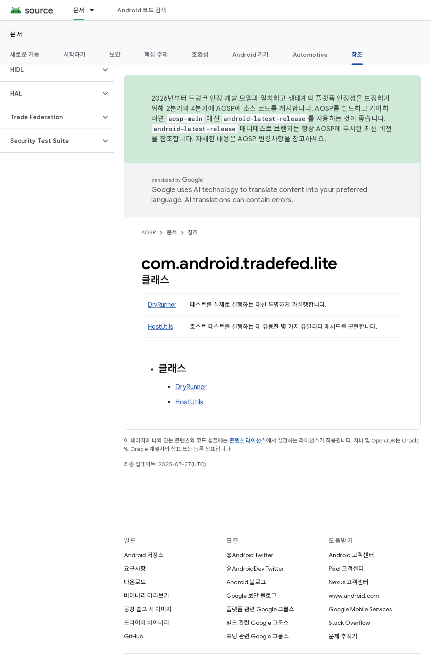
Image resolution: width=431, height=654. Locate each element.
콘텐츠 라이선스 (247, 440)
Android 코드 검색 (141, 10)
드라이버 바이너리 (146, 623)
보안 (115, 54)
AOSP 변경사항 (261, 139)
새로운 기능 (25, 54)
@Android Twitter (249, 555)
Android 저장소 (144, 555)
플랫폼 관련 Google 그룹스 (260, 609)
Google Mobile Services (360, 609)
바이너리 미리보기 (146, 595)
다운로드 (135, 582)
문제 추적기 (343, 636)
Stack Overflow (349, 623)
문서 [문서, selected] (79, 10)
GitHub (133, 636)
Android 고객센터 (351, 555)
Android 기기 (250, 54)
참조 (193, 232)
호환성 (200, 54)
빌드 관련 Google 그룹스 (257, 623)
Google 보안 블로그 (251, 595)
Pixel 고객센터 (346, 568)
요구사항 (135, 568)
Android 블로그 (246, 582)
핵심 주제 (156, 54)
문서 (16, 34)
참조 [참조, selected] (357, 54)
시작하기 (74, 54)
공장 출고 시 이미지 (148, 609)
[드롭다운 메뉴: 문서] (95, 10)
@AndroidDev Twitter (255, 568)
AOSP (148, 232)
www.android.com (354, 595)
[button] (50, 70)
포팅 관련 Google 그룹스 (257, 636)
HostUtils (160, 326)
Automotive (310, 54)
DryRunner (162, 304)
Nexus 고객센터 (348, 582)
